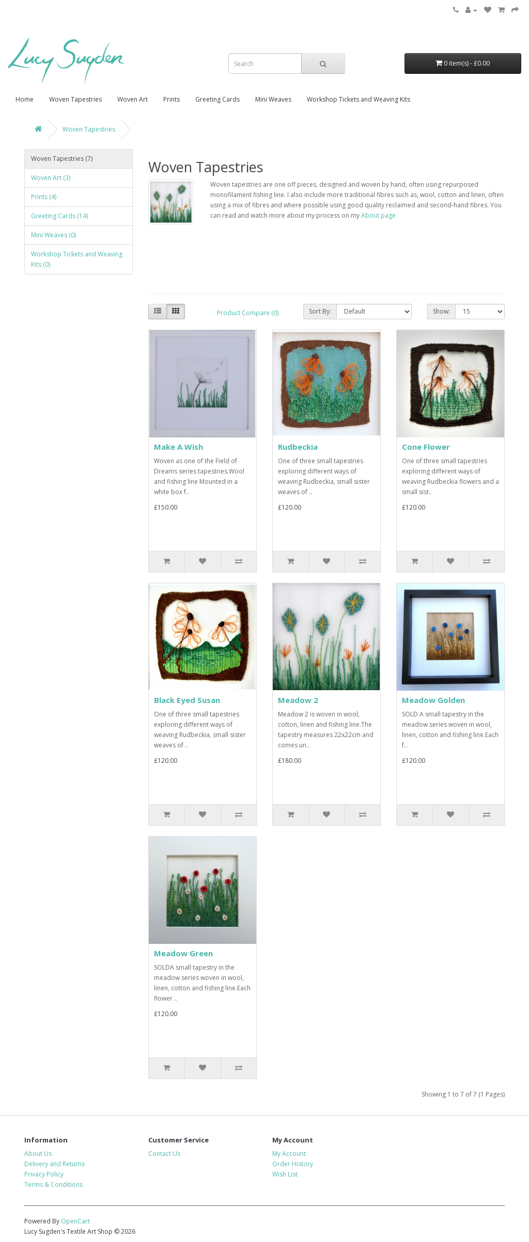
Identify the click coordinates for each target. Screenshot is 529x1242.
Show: (441, 311)
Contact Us (164, 1153)
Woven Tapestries (75, 99)
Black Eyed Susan (187, 700)
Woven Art (132, 99)
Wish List (285, 1174)
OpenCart (75, 1221)
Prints (171, 99)
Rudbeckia (298, 447)
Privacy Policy (44, 1174)
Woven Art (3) (50, 177)
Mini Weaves (273, 99)
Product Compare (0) (247, 312)
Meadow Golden (433, 700)
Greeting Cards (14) (59, 215)
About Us (38, 1153)
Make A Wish (178, 447)
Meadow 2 (298, 700)
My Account (289, 1153)
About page (378, 215)
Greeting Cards (217, 99)
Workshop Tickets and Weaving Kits (358, 99)
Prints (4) (43, 196)
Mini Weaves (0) (53, 235)
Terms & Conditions (53, 1184)
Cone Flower (426, 447)
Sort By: (320, 311)
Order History (292, 1163)
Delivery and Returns (54, 1163)
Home (24, 99)
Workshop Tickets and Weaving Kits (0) (76, 259)
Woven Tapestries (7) (61, 158)
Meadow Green (183, 953)
